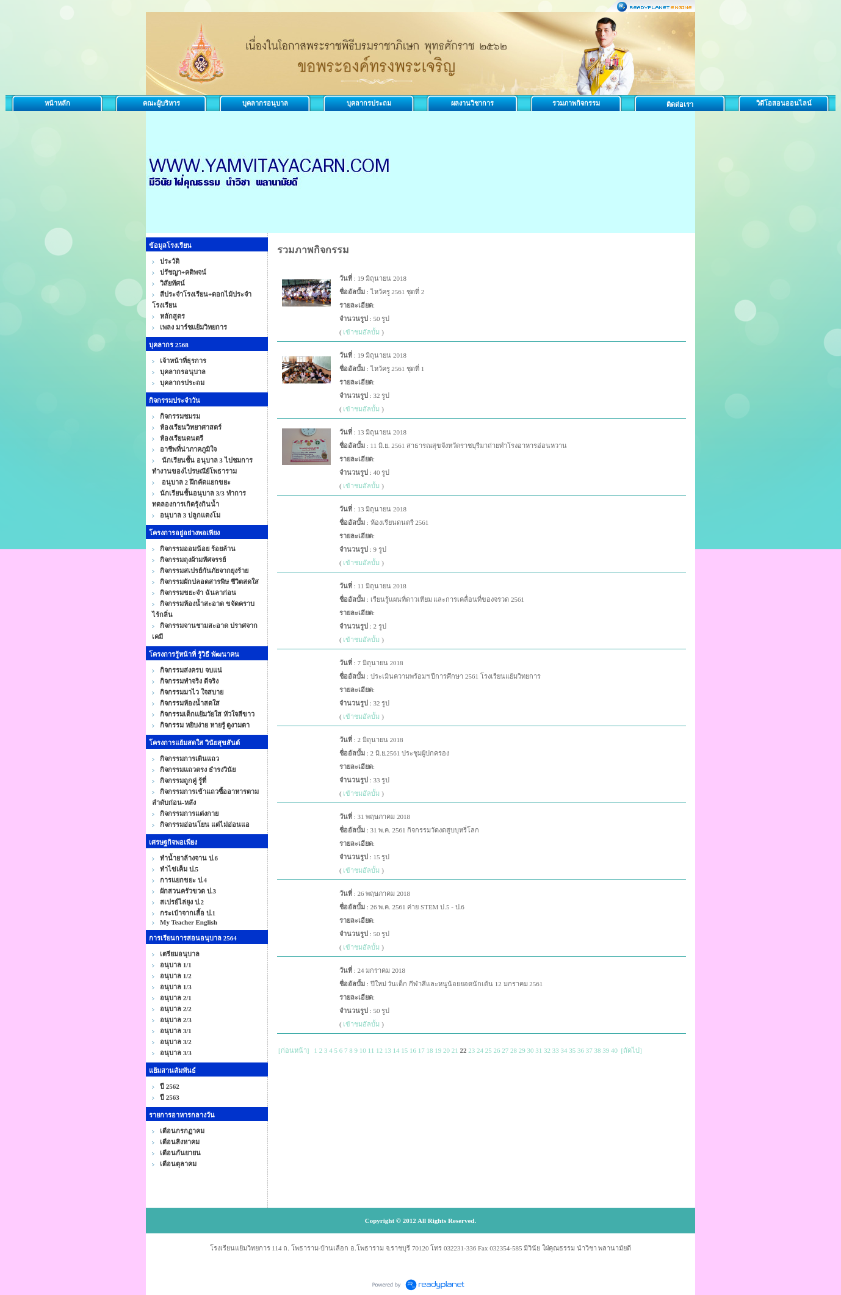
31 (538, 1050)
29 (522, 1050)
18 (429, 1050)
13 (387, 1050)
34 (563, 1050)
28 (513, 1050)
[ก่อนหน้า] (293, 1050)
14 (395, 1050)
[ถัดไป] (631, 1050)
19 (438, 1050)
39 (605, 1050)
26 (496, 1050)
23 (471, 1050)
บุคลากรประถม (369, 103)
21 (455, 1050)
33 (555, 1050)
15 (404, 1050)
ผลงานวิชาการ (472, 103)
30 (530, 1050)
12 (379, 1050)
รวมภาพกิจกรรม (576, 103)
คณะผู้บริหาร (161, 103)
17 (421, 1050)
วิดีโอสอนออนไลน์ (784, 103)
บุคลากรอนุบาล (265, 103)
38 (597, 1050)
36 (580, 1050)
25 (488, 1050)
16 (413, 1050)
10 (362, 1050)
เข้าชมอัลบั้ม (361, 332)
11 (371, 1050)
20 (446, 1050)
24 (480, 1050)
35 (572, 1050)
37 (589, 1050)
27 (505, 1050)
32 (547, 1050)
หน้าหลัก (57, 103)
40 (614, 1050)
